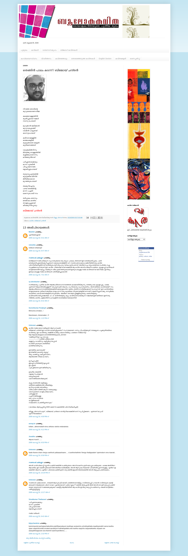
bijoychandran (34, 523)
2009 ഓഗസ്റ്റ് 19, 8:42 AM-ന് (39, 301)
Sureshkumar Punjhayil (37, 308)
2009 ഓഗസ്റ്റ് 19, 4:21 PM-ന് (39, 430)
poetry (141, 256)
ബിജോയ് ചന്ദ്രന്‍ (40, 220)
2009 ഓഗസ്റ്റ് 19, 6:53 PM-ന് (39, 442)
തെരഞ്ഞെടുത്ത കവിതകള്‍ (83, 59)
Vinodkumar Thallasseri (37, 499)
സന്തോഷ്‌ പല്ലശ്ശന (36, 258)
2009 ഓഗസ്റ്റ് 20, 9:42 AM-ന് (39, 516)
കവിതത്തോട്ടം (61, 59)
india (150, 256)
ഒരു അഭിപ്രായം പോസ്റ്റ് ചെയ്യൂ (38, 538)
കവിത (31, 220)
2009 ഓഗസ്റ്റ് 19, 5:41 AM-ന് (39, 238)
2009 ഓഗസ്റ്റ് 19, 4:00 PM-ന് (39, 416)
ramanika (32, 245)
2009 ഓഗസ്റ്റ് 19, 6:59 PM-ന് (39, 455)
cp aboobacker (34, 282)
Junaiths (32, 436)
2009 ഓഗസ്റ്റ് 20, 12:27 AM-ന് (39, 492)
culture (146, 256)
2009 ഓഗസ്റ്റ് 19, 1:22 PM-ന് (39, 318)
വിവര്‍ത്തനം (46, 59)
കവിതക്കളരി (120, 59)
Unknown (32, 325)
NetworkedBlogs (144, 248)
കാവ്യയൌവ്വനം (29, 59)
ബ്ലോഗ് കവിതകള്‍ (68, 50)
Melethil (32, 232)
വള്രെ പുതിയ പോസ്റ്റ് (31, 543)
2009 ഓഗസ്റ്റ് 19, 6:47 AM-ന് (39, 251)
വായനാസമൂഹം (49, 50)
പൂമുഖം (24, 50)
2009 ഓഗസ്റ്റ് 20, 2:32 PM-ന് (39, 534)
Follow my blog (145, 259)
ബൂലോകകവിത (144, 252)
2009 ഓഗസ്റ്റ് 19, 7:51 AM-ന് (39, 275)
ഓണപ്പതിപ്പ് (135, 59)
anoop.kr (32, 424)
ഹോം (72, 543)
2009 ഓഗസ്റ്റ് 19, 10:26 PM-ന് (39, 473)
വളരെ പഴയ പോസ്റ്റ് (111, 543)
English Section (105, 59)
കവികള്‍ (35, 50)
